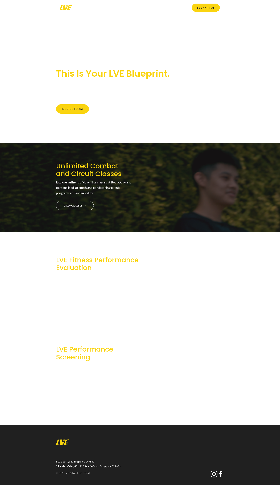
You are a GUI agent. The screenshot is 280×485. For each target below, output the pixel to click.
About (96, 7)
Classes (109, 7)
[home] (66, 7)
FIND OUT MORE (76, 294)
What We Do (127, 7)
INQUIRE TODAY (72, 108)
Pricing (169, 7)
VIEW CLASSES (74, 205)
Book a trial (205, 7)
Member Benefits (150, 7)
